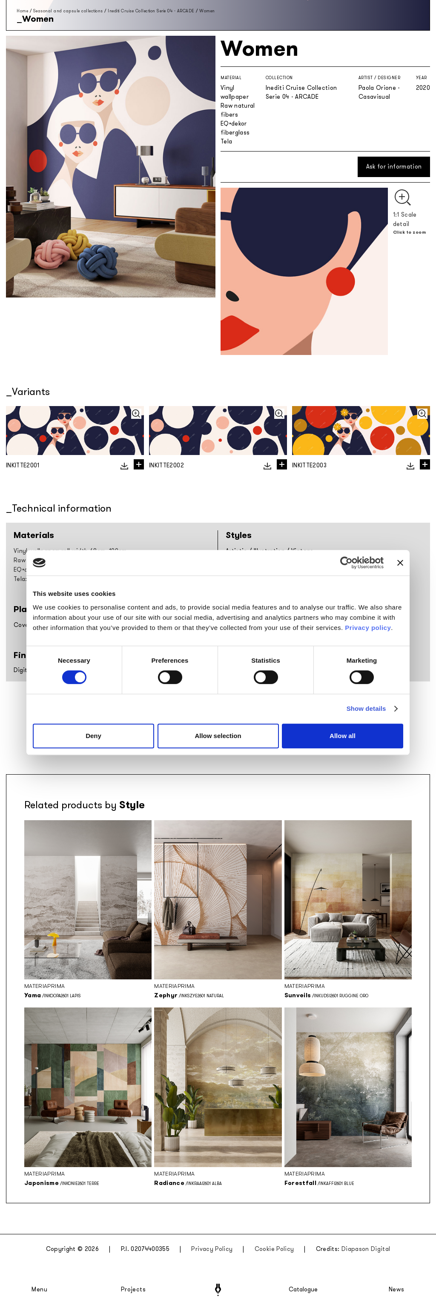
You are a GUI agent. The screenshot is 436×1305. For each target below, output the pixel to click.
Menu (40, 1290)
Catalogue (303, 1290)
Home (22, 11)
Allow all (343, 735)
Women (207, 11)
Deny (93, 735)
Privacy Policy (211, 1249)
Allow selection (218, 735)
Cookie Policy (274, 1249)
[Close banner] (400, 563)
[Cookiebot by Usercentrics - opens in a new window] (346, 562)
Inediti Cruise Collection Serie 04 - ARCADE (151, 11)
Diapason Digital (365, 1249)
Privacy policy (368, 627)
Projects (133, 1290)
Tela (226, 141)
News (396, 1290)
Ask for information (394, 167)
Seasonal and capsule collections (68, 11)
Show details (366, 708)
